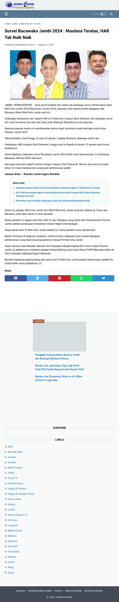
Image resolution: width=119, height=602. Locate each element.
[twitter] (38, 278)
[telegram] (103, 278)
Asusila (12, 462)
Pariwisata (13, 551)
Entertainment (15, 483)
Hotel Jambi (14, 499)
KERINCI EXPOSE (63, 597)
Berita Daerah (15, 467)
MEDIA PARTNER (73, 591)
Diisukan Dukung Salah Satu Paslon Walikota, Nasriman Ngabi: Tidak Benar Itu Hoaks (58, 188)
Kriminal (12, 520)
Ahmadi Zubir (15, 451)
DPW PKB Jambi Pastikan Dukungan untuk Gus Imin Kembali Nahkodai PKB (53, 201)
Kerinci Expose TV (17, 514)
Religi (11, 567)
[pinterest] (59, 278)
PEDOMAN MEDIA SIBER (40, 591)
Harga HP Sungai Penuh (21, 493)
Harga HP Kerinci (17, 488)
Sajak (11, 572)
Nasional (13, 541)
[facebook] (16, 278)
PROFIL (58, 591)
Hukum (12, 504)
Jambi (11, 509)
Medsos (12, 535)
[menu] (8, 14)
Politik (11, 562)
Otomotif (13, 546)
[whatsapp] (82, 278)
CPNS (11, 472)
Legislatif (13, 525)
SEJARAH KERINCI (94, 591)
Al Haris (12, 457)
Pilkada (12, 556)
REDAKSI (20, 591)
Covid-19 (12, 478)
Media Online (15, 530)
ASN (10, 446)
